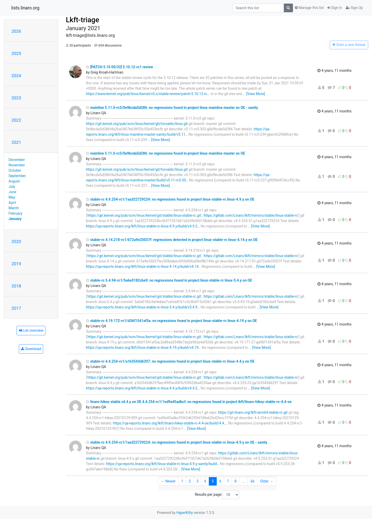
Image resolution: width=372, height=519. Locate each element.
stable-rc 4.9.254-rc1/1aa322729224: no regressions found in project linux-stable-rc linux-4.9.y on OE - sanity (176, 442)
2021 (16, 142)
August (14, 181)
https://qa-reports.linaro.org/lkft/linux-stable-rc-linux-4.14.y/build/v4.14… (143, 266)
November (17, 165)
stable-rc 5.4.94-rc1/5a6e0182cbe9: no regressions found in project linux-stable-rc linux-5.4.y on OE (169, 280)
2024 (16, 75)
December (17, 160)
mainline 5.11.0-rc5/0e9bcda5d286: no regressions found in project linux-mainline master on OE (165, 153)
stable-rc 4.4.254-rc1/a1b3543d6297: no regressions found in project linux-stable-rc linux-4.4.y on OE (170, 361)
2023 (16, 97)
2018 (16, 286)
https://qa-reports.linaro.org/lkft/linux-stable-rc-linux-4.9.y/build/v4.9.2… (143, 226)
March (14, 208)
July (12, 186)
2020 (16, 241)
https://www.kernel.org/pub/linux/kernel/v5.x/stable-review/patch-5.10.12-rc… (148, 94)
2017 (16, 308)
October (15, 170)
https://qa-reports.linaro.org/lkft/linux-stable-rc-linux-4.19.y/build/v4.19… (143, 347)
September (17, 176)
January (15, 219)
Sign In (334, 8)
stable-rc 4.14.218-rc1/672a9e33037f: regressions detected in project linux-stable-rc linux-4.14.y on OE (172, 240)
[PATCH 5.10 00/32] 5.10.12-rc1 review (119, 67)
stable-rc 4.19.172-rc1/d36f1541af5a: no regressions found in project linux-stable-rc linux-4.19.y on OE (171, 321)
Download (31, 349)
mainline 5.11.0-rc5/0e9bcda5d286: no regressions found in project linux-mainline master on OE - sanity (172, 108)
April (12, 203)
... (243, 481)
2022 (16, 120)
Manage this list (309, 8)
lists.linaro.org (25, 7)
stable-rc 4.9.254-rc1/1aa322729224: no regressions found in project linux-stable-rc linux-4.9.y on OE (170, 199)
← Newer (168, 481)
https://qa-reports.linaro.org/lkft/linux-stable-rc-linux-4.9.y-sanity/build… (162, 464)
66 (253, 481)
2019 (16, 263)
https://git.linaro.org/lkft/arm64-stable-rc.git (253, 412)
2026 (16, 31)
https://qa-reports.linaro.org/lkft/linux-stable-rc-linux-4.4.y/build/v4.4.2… (143, 388)
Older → (266, 481)
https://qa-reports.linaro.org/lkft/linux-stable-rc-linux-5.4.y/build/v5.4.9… (143, 307)
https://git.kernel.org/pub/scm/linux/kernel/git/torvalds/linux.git (137, 124)
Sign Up (354, 8)
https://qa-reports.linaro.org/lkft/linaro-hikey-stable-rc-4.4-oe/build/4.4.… (170, 423)
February (15, 213)
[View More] (255, 94)
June (13, 192)
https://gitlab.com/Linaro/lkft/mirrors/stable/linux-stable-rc (251, 215)
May (12, 197)
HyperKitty (184, 513)
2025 (16, 53)
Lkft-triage (82, 20)
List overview (31, 330)
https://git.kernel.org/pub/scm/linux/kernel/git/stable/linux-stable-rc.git (144, 215)
